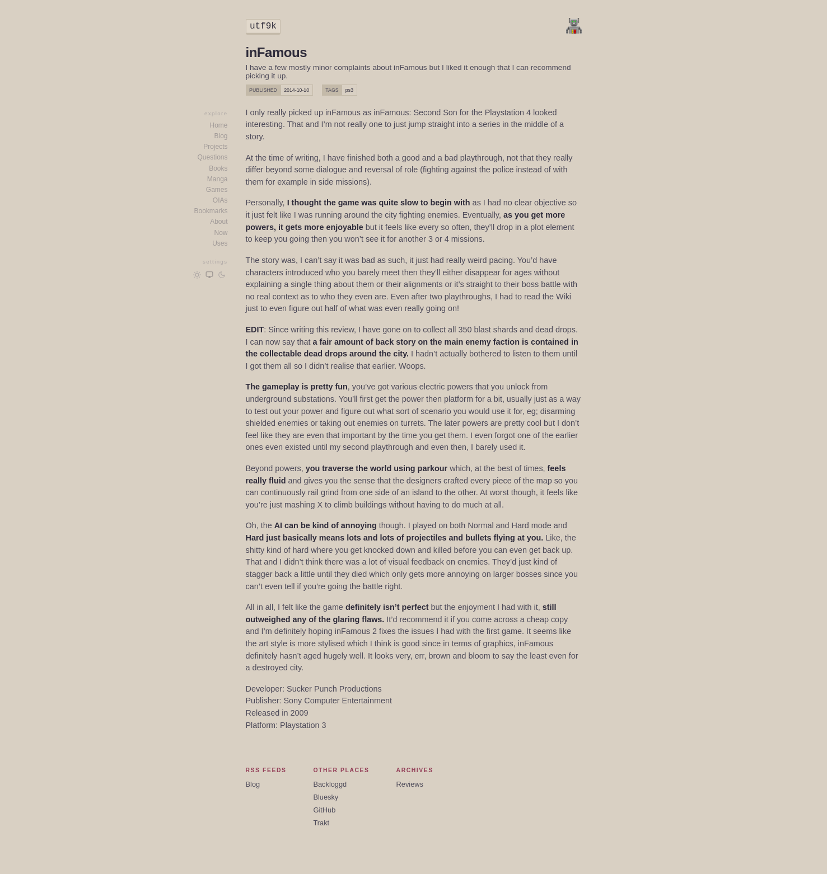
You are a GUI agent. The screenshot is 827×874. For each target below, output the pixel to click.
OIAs (220, 200)
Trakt (321, 823)
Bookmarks (210, 211)
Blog (220, 136)
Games (217, 190)
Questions (212, 157)
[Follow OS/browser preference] (209, 275)
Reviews (409, 784)
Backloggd (330, 784)
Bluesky (325, 797)
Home (218, 125)
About (218, 221)
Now (220, 233)
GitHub (324, 810)
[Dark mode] (222, 275)
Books (218, 168)
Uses (219, 243)
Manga (217, 179)
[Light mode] (197, 275)
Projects (215, 147)
